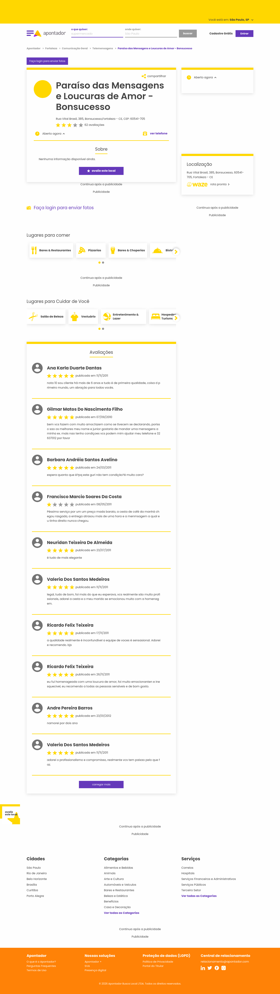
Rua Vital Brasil (66, 119)
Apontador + (93, 961)
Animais (110, 873)
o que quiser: (79, 29)
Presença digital (95, 970)
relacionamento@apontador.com (225, 962)
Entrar (244, 33)
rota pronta (208, 184)
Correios (187, 868)
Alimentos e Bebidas (118, 868)
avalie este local (101, 171)
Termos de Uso (36, 970)
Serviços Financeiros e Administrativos (208, 879)
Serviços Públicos (193, 885)
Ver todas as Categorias (121, 913)
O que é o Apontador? (41, 961)
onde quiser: (133, 29)
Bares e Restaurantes (119, 890)
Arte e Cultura (114, 879)
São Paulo (34, 868)
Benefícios (111, 901)
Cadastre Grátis (221, 33)
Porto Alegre (35, 896)
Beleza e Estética (116, 896)
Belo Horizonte (37, 879)
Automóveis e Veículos (120, 885)
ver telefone (159, 133)
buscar (187, 33)
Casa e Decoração (117, 907)
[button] (99, 262)
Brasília (32, 885)
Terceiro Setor (191, 890)
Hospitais (187, 873)
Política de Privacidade (158, 961)
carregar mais (101, 784)
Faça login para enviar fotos (47, 61)
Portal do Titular (153, 966)
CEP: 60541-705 (134, 119)
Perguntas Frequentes (41, 966)
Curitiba (32, 890)
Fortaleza (109, 119)
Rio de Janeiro (37, 873)
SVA (87, 966)
